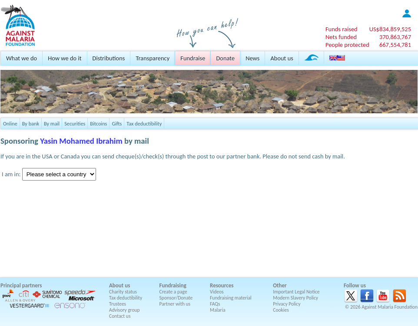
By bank (30, 123)
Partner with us (175, 304)
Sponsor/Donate (176, 298)
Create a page (173, 292)
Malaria (218, 310)
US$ (390, 29)
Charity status (123, 292)
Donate (225, 58)
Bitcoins (98, 123)
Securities (74, 123)
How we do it (64, 58)
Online (10, 123)
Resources (221, 285)
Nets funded (341, 37)
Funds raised (341, 29)
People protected (347, 45)
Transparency (152, 58)
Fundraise (192, 58)
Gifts (117, 123)
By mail (52, 123)
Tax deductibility (144, 123)
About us (281, 58)
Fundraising (172, 285)
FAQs (215, 304)
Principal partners (21, 285)
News (252, 58)
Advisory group (124, 310)
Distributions (109, 58)
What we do (21, 58)
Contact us (119, 316)
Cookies (281, 310)
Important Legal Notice (296, 292)
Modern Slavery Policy (295, 298)
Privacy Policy (286, 304)
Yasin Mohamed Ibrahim (81, 141)
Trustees (117, 304)
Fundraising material (231, 298)
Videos (217, 292)
